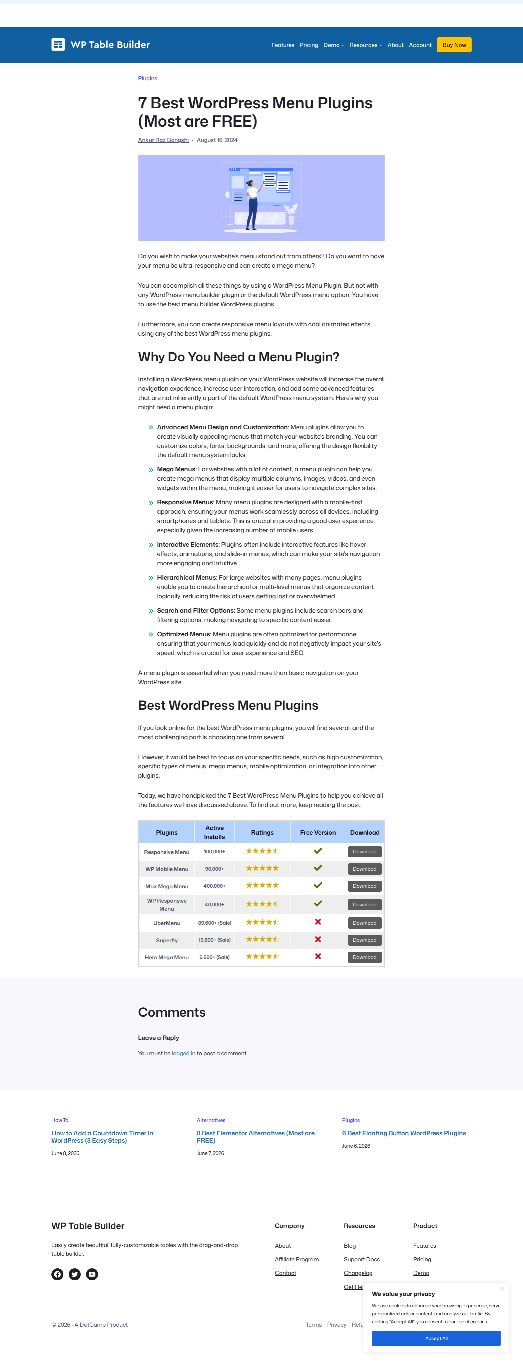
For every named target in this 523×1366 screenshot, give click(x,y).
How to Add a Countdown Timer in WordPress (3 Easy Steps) (102, 1136)
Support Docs (362, 1259)
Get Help (355, 1287)
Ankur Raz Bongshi (163, 140)
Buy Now (454, 45)
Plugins (147, 78)
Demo (421, 1273)
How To (59, 1120)
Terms (314, 1324)
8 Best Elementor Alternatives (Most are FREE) (256, 1136)
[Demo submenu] (334, 44)
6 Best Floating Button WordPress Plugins (404, 1133)
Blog (350, 1245)
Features (424, 1245)
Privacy (337, 1324)
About (283, 1245)
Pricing (422, 1259)
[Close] (503, 1288)
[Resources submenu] (366, 44)
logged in (183, 1053)
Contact (285, 1273)
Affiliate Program (297, 1259)
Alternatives (211, 1120)
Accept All (436, 1338)
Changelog (358, 1273)
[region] (436, 1318)
